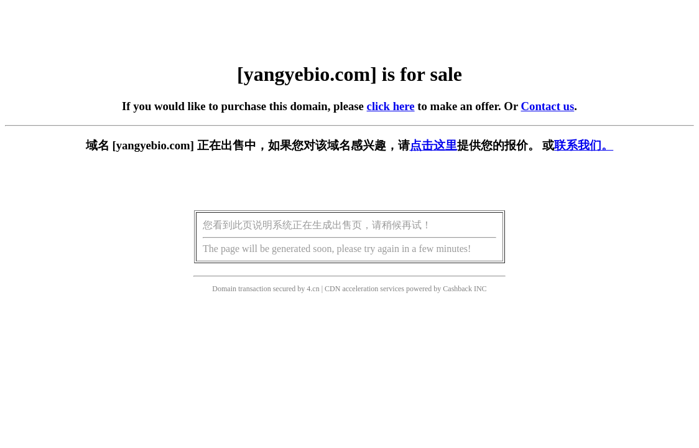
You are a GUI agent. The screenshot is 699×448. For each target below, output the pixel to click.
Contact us (548, 106)
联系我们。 (583, 145)
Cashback (457, 288)
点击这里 (433, 145)
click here (391, 106)
